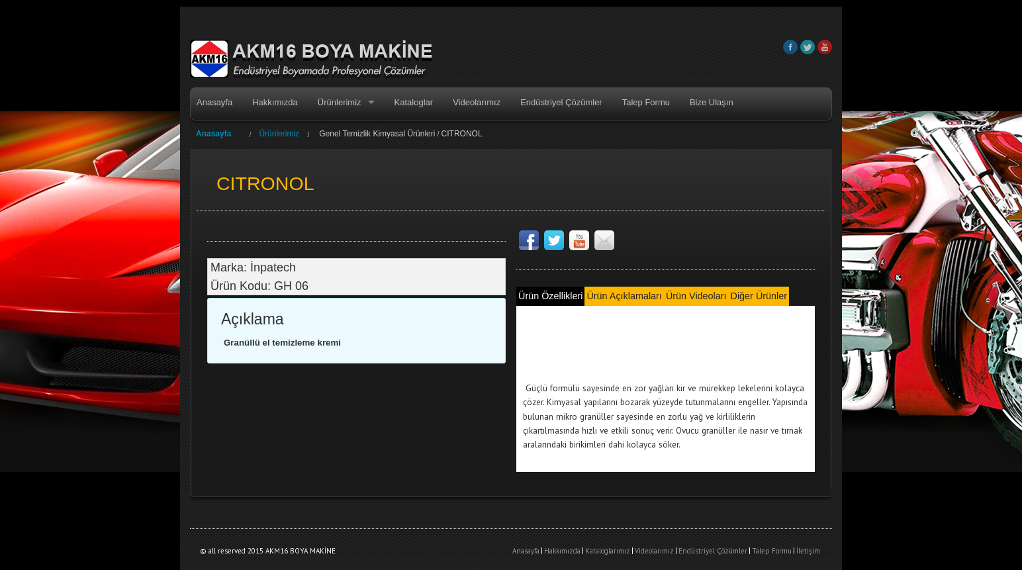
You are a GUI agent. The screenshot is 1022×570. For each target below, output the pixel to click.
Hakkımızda (275, 102)
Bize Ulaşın (711, 102)
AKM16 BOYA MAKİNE (311, 60)
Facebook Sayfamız (529, 240)
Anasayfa (214, 102)
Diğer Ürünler (759, 296)
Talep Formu (646, 102)
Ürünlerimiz (339, 102)
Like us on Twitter (554, 240)
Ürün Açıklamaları (623, 296)
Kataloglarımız (607, 550)
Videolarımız (476, 102)
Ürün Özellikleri (550, 296)
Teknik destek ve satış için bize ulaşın (604, 240)
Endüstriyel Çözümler (561, 102)
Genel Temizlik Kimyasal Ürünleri (377, 133)
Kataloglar (414, 102)
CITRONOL (462, 133)
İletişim (808, 550)
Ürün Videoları (696, 296)
